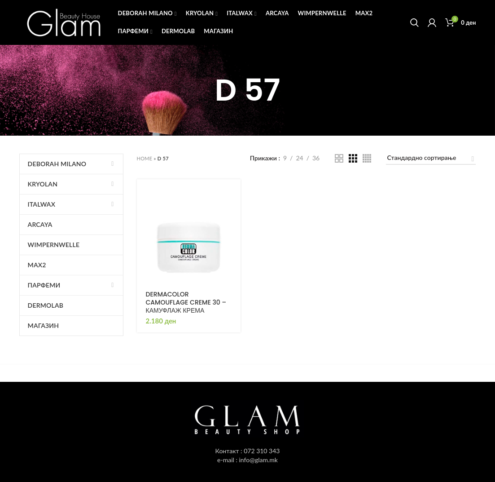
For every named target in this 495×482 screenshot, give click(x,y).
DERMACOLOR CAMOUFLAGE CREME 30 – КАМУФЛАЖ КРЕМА (186, 302)
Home (145, 158)
